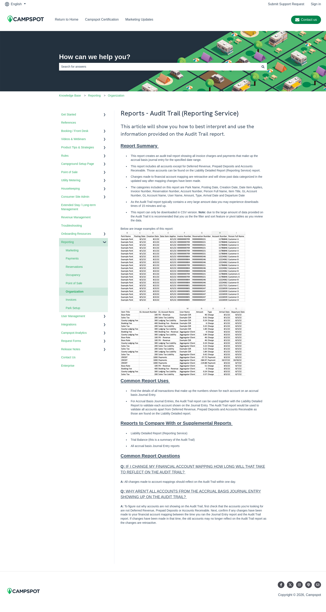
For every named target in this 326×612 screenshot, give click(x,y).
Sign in (316, 4)
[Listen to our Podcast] (308, 584)
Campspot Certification (102, 19)
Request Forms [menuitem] (71, 341)
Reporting (94, 95)
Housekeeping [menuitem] (70, 188)
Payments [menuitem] (72, 258)
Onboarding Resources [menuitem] (76, 233)
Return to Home (66, 19)
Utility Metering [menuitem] (70, 180)
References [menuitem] (68, 122)
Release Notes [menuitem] (70, 349)
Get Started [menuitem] (68, 114)
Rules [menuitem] (65, 155)
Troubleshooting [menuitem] (71, 225)
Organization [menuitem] (75, 291)
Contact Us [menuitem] (68, 357)
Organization (116, 95)
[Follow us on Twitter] (290, 584)
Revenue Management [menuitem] (76, 217)
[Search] (263, 66)
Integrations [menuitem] (68, 324)
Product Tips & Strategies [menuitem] (77, 147)
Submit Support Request (286, 4)
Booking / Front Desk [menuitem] (74, 131)
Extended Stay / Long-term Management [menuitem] (78, 207)
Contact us (306, 20)
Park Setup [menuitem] (73, 308)
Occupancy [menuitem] (73, 275)
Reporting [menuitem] (67, 242)
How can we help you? (94, 57)
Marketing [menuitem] (72, 250)
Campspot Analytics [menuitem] (74, 332)
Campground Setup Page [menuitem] (77, 163)
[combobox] (159, 66)
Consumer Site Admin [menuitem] (75, 196)
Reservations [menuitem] (74, 266)
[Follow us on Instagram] (299, 584)
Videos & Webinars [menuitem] (73, 139)
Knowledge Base (70, 95)
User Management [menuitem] (73, 316)
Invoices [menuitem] (71, 299)
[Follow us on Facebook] (281, 584)
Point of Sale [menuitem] (69, 172)
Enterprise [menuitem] (67, 365)
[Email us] (317, 584)
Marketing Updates (139, 19)
